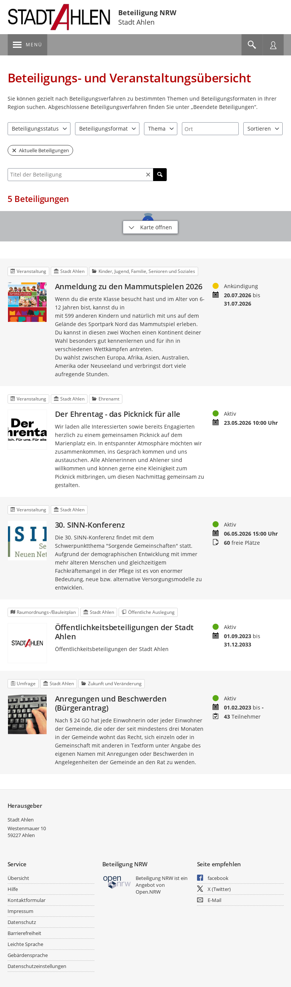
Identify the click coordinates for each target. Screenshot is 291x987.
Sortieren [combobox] (259, 128)
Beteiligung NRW (147, 12)
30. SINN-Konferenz (90, 525)
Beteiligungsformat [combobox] (103, 128)
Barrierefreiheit (24, 933)
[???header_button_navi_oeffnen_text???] (27, 44)
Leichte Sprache (25, 944)
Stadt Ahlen (21, 819)
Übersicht (18, 878)
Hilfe (13, 889)
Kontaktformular (26, 900)
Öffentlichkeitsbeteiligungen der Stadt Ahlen (124, 632)
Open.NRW (148, 891)
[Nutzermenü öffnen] (273, 44)
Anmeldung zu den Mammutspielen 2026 (128, 286)
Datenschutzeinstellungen (37, 966)
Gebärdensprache (28, 955)
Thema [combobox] (157, 128)
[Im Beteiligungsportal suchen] (252, 44)
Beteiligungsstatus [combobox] (35, 128)
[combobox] (210, 128)
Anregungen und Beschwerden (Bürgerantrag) (111, 703)
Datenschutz (22, 922)
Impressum (20, 911)
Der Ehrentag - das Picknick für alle (118, 414)
